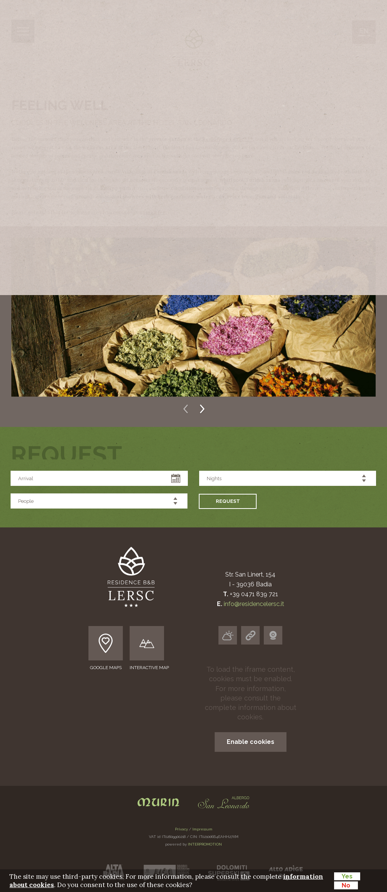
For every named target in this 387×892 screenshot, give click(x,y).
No (346, 885)
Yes (347, 876)
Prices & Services (159, 225)
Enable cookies (250, 741)
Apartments (161, 127)
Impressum (202, 829)
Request (139, 242)
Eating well (161, 148)
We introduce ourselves (204, 107)
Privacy (181, 829)
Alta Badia (155, 190)
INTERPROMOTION (205, 844)
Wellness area (171, 169)
